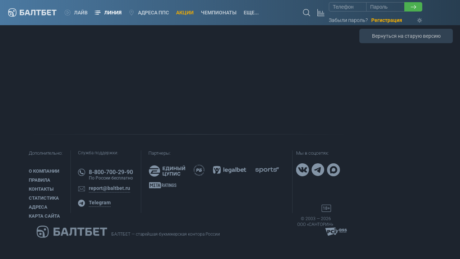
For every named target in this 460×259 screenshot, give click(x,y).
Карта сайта (44, 216)
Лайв (76, 12)
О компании (44, 171)
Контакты (41, 189)
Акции (185, 12)
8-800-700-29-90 (111, 172)
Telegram (100, 202)
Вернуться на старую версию (406, 36)
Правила (39, 180)
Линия (108, 12)
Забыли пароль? (348, 20)
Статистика (44, 198)
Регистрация (386, 20)
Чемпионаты (218, 12)
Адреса (38, 207)
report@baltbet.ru (109, 188)
